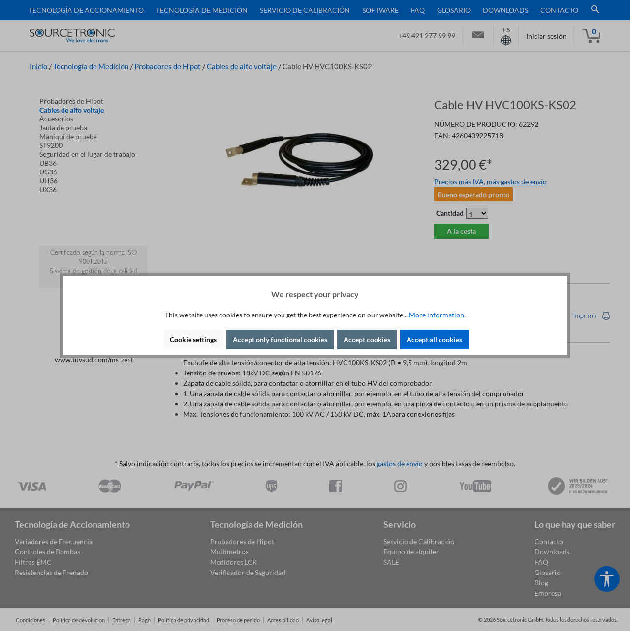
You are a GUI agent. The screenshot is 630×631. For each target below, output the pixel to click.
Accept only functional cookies (280, 339)
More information (436, 315)
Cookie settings (193, 339)
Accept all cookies (434, 339)
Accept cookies (367, 339)
